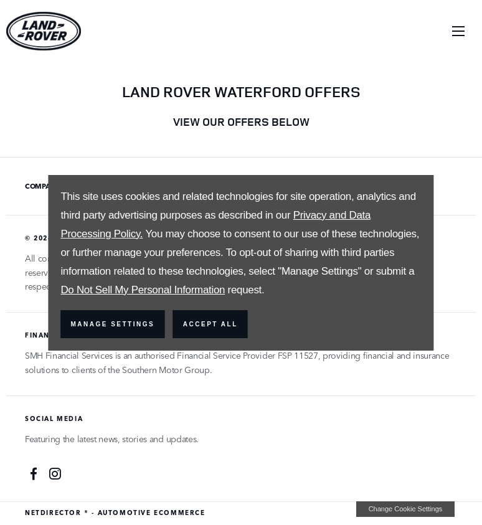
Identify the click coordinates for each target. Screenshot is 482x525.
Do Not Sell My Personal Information (142, 290)
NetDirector (54, 513)
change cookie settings (405, 509)
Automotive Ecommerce (152, 513)
